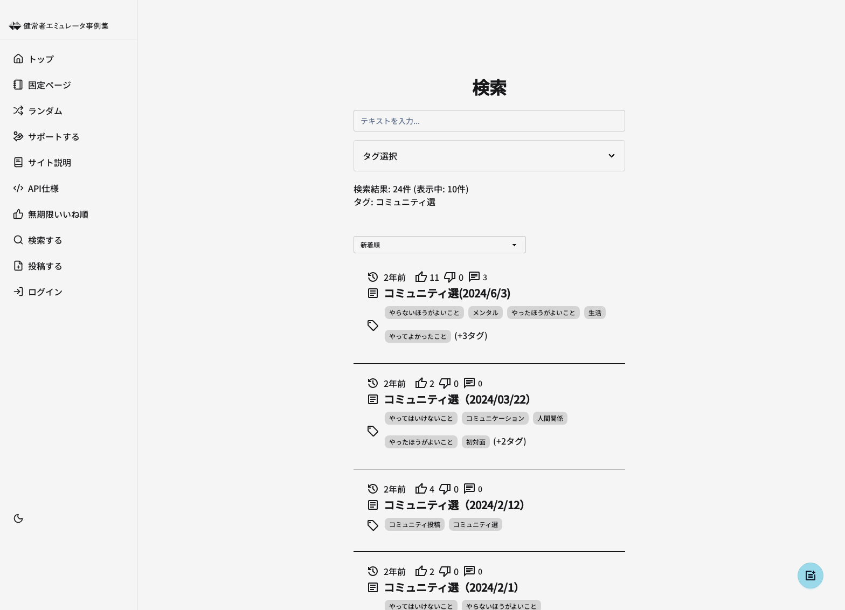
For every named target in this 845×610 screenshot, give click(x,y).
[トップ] (69, 59)
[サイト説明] (69, 162)
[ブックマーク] (69, 534)
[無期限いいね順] (69, 214)
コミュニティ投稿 (414, 524)
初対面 (476, 441)
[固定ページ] (69, 84)
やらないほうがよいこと (424, 312)
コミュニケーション (495, 417)
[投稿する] (69, 265)
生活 (594, 312)
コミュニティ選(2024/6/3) (447, 293)
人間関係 (550, 417)
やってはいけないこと (421, 417)
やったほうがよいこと (543, 312)
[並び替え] (440, 244)
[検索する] (69, 240)
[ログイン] (69, 291)
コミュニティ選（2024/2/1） (454, 587)
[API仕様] (69, 188)
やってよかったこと (418, 336)
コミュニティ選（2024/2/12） (457, 504)
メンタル (485, 312)
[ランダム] (69, 110)
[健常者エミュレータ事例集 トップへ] (68, 26)
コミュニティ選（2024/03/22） (460, 399)
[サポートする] (69, 136)
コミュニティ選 (475, 524)
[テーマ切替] (18, 518)
